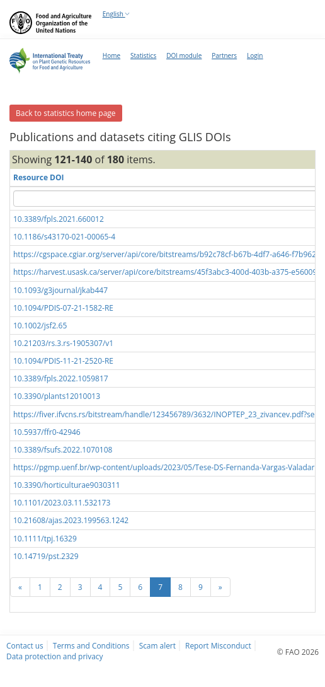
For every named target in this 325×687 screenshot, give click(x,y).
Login (255, 55)
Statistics (143, 55)
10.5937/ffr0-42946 (47, 432)
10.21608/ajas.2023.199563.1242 (70, 520)
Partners (224, 55)
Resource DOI (38, 177)
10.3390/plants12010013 (56, 396)
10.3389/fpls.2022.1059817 (60, 378)
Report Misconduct (218, 645)
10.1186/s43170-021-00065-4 (64, 236)
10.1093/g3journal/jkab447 (60, 290)
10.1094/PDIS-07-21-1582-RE (63, 308)
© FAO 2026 (298, 652)
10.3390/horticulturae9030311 (66, 485)
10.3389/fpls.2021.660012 (58, 219)
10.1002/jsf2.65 (40, 325)
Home (111, 55)
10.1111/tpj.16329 (45, 538)
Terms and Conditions (91, 645)
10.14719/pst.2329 (46, 556)
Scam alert (157, 645)
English (116, 13)
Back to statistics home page (66, 113)
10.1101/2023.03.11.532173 (61, 502)
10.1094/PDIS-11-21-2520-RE (63, 360)
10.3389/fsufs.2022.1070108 (62, 449)
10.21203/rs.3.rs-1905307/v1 (63, 343)
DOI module (184, 55)
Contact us (24, 645)
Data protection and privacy (54, 656)
